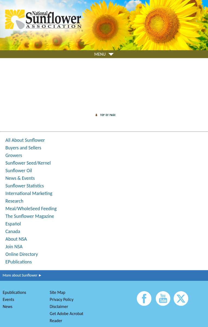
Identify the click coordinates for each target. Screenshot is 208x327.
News (7, 306)
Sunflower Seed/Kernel (28, 163)
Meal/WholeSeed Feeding (31, 209)
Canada (12, 231)
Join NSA (13, 247)
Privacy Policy (62, 299)
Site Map (58, 292)
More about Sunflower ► (21, 275)
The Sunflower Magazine (29, 216)
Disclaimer (59, 306)
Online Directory (21, 254)
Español (13, 224)
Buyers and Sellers (23, 148)
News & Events (20, 178)
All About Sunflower (25, 140)
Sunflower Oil (18, 171)
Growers (13, 155)
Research (14, 201)
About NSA (16, 239)
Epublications (14, 292)
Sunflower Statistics (24, 186)
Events (8, 299)
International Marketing (28, 193)
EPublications (18, 262)
